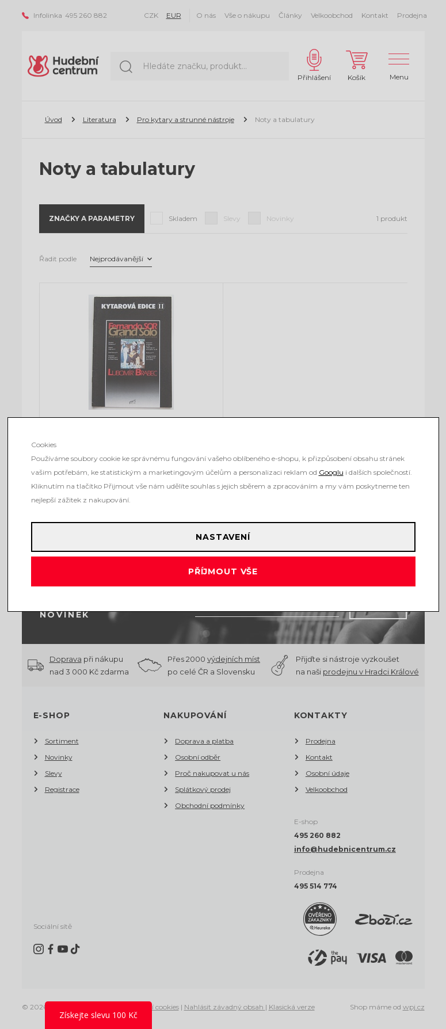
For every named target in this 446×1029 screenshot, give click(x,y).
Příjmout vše (223, 571)
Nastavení (223, 537)
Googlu (331, 472)
